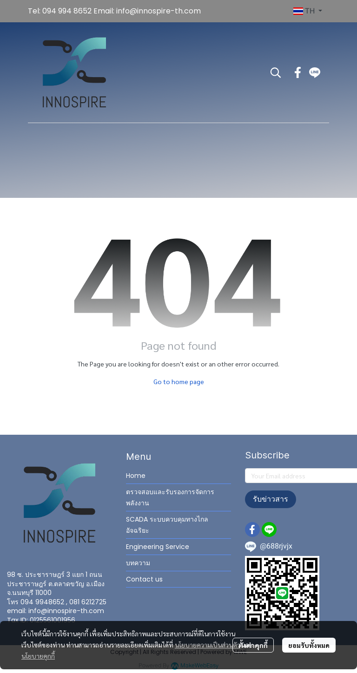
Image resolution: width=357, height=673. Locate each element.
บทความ (138, 563)
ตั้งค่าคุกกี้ (253, 645)
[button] (307, 11)
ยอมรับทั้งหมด (309, 645)
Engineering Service (157, 546)
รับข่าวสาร (270, 499)
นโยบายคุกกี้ (38, 656)
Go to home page (178, 381)
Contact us (144, 579)
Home (135, 475)
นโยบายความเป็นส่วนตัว (207, 644)
